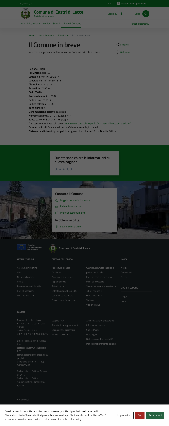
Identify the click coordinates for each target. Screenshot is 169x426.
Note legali (91, 334)
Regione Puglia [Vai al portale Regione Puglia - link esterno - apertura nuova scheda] (26, 3)
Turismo (90, 300)
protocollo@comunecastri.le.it (31, 347)
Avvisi (123, 277)
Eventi (124, 301)
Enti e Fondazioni (25, 291)
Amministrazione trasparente (100, 320)
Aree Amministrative (27, 267)
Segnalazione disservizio (63, 330)
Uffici (19, 272)
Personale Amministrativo (29, 286)
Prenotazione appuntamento (65, 325)
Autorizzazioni (58, 286)
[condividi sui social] (122, 44)
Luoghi (124, 296)
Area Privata (23, 399)
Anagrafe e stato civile (62, 277)
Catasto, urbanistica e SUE (64, 291)
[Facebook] (120, 13)
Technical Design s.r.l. (37, 417)
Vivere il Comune (72, 23)
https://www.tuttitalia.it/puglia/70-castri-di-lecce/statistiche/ (97, 123)
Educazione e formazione (63, 300)
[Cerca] (145, 13)
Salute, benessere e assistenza (101, 286)
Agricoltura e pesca (61, 267)
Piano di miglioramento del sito (101, 343)
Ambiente (56, 272)
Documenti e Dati (25, 295)
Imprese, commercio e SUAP (99, 277)
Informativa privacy (95, 325)
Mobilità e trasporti (95, 281)
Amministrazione (30, 23)
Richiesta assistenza (61, 334)
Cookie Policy (92, 330)
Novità (46, 23)
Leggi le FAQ (58, 320)
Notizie (124, 267)
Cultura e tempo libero (62, 295)
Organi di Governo (25, 277)
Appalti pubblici (59, 281)
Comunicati (126, 272)
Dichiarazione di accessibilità (99, 339)
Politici (20, 281)
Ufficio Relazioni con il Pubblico (31, 341)
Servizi (56, 23)
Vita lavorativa (93, 304)
